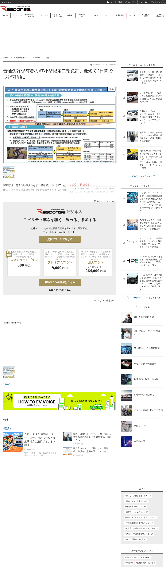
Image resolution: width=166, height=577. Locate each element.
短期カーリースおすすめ (136, 507)
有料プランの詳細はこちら (60, 282)
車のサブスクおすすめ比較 (137, 501)
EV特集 (69, 15)
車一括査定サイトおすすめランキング (141, 517)
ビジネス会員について (159, 15)
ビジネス (95, 15)
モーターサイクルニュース (31, 15)
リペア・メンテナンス (57, 15)
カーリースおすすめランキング (138, 496)
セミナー (107, 15)
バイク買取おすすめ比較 (136, 539)
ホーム (5, 15)
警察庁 (7, 384)
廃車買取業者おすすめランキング (139, 523)
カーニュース (17, 15)
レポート (132, 15)
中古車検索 (145, 557)
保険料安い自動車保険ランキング (139, 534)
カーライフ (44, 15)
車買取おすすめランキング (137, 512)
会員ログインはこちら (60, 290)
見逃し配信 (120, 15)
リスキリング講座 (146, 15)
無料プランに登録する (60, 239)
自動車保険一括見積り (146, 563)
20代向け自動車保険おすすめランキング (142, 528)
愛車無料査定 (131, 557)
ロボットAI (82, 15)
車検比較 (129, 563)
